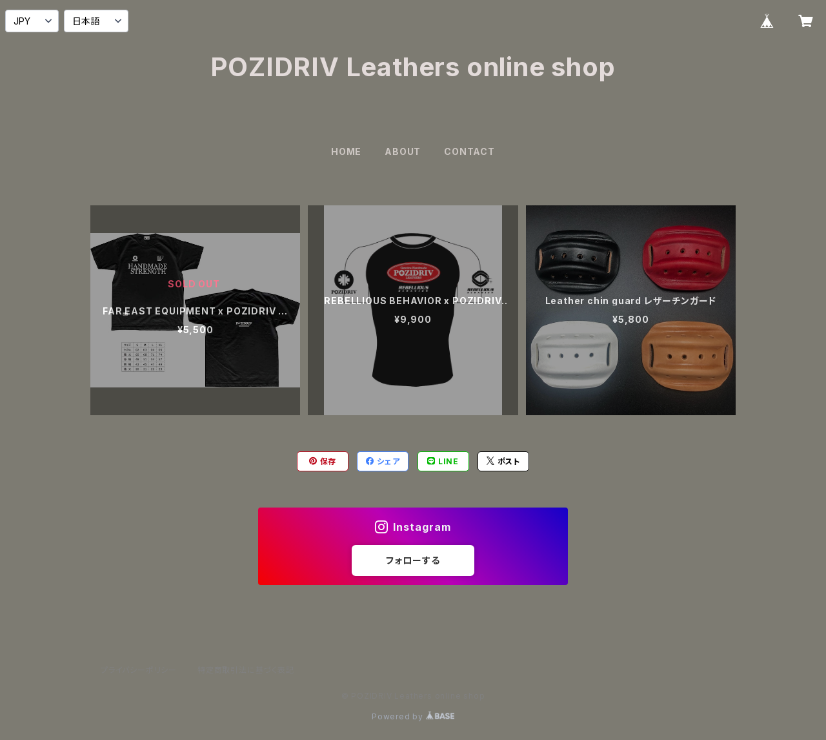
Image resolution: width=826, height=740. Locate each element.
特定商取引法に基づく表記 (245, 670)
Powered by (413, 716)
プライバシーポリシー (139, 670)
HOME (346, 151)
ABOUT (403, 151)
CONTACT (469, 151)
